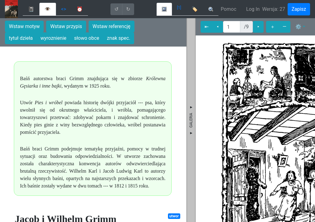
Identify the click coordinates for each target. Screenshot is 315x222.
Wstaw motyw (24, 26)
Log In (253, 9)
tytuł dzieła (21, 38)
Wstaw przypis (66, 26)
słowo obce (86, 38)
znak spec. (118, 38)
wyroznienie (53, 38)
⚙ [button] (298, 27)
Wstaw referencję (111, 26)
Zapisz (299, 9)
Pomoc (229, 9)
